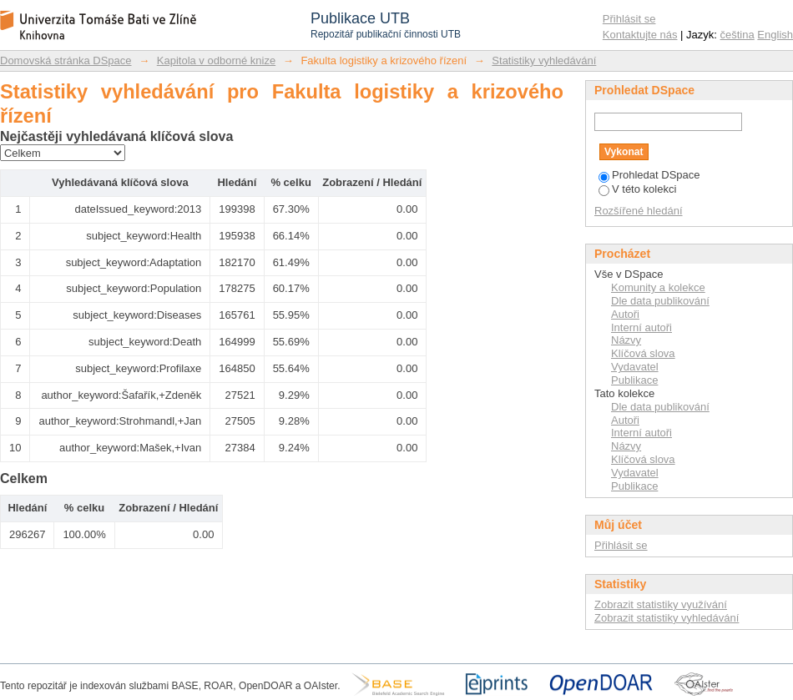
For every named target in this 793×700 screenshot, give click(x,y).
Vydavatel (635, 366)
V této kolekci (637, 189)
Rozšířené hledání (638, 210)
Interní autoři (641, 327)
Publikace (634, 380)
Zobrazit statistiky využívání (660, 604)
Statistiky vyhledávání (544, 60)
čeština (737, 34)
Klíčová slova (643, 353)
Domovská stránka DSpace (66, 60)
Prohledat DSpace (649, 175)
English (775, 34)
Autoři (625, 314)
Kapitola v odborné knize (216, 60)
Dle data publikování (660, 301)
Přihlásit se (629, 19)
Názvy (626, 340)
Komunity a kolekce (658, 287)
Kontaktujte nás (640, 34)
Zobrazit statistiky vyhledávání (666, 618)
